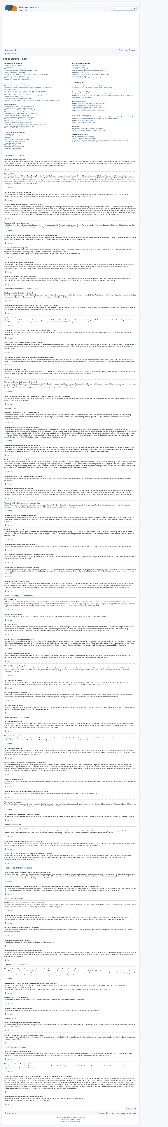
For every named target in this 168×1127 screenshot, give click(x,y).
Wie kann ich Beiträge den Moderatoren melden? (18, 122)
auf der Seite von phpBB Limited (60, 1055)
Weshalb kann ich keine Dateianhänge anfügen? (18, 119)
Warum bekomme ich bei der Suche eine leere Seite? (87, 107)
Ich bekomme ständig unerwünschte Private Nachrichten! (88, 86)
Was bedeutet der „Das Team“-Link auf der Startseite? (87, 78)
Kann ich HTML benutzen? (12, 136)
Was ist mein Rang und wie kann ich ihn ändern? (18, 98)
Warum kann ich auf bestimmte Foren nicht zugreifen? (19, 117)
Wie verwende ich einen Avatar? (13, 96)
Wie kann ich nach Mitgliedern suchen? (83, 109)
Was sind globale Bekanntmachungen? (15, 141)
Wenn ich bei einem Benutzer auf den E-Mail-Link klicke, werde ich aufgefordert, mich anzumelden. (32, 100)
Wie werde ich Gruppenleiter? (80, 72)
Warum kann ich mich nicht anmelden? (15, 72)
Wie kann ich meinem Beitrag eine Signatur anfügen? (19, 110)
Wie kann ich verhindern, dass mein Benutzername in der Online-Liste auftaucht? (27, 87)
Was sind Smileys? (9, 137)
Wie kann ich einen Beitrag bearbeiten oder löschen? (19, 108)
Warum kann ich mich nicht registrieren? (15, 69)
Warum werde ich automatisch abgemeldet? (16, 78)
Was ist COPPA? (9, 67)
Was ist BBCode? (9, 134)
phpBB (64, 1117)
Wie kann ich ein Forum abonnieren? (82, 120)
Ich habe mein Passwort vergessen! (14, 76)
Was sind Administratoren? (79, 65)
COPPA (111, 207)
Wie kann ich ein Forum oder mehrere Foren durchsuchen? (88, 103)
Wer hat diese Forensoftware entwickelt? (83, 136)
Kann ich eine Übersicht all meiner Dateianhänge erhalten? (88, 130)
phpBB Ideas (97, 1066)
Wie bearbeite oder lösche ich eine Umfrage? (17, 115)
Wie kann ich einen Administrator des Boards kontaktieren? (88, 141)
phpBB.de (129, 346)
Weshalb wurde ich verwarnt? (12, 120)
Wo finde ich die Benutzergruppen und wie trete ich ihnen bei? (89, 70)
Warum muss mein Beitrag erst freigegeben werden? (19, 126)
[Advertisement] (70, 30)
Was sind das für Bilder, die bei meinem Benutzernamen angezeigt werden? (26, 95)
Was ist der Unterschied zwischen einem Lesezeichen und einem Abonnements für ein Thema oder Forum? (102, 117)
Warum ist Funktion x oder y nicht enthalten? (84, 138)
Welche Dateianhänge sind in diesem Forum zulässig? (87, 128)
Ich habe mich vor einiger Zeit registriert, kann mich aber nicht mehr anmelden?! (27, 74)
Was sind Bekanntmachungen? (13, 143)
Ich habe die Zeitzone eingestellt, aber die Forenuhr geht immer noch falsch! (26, 91)
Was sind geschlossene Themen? (14, 146)
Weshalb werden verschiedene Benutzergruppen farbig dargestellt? (91, 74)
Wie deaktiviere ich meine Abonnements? (83, 122)
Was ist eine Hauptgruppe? (79, 76)
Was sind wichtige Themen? (12, 145)
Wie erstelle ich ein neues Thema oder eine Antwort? (19, 106)
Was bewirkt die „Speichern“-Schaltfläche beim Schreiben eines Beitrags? (25, 124)
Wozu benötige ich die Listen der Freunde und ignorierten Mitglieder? (91, 93)
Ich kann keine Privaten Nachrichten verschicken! (86, 84)
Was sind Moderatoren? (78, 67)
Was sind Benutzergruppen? (80, 69)
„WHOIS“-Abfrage (16, 1080)
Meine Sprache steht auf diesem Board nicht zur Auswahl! (20, 93)
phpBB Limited (115, 346)
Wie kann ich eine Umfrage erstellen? (15, 111)
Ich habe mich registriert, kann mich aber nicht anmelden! (20, 70)
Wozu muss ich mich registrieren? (14, 65)
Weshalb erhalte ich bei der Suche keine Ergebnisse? (87, 105)
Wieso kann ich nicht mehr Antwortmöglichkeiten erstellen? (21, 113)
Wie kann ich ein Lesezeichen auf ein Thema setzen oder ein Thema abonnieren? (95, 118)
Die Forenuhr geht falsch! (11, 89)
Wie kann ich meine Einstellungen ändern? (16, 86)
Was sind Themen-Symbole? (12, 148)
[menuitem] (17, 50)
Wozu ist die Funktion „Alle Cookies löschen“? (17, 79)
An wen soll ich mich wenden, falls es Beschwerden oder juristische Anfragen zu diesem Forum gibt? (100, 140)
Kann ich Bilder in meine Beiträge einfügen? (16, 139)
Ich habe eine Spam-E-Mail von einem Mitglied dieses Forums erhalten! (92, 87)
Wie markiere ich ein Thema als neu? (15, 128)
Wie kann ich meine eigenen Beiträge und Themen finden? (88, 110)
